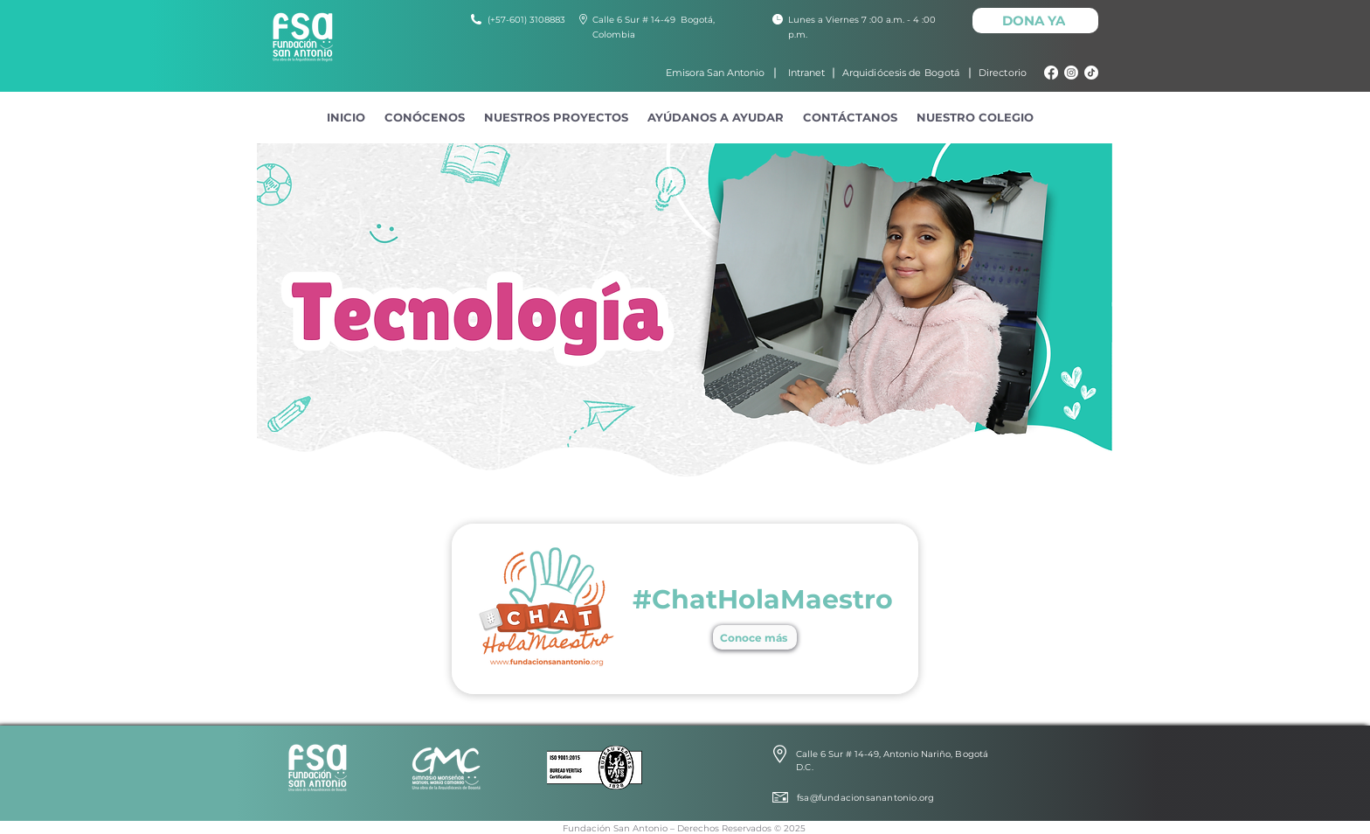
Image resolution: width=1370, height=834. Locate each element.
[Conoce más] (755, 637)
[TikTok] (1091, 73)
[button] (424, 117)
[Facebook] (1051, 73)
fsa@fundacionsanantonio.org (865, 797)
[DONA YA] (1035, 20)
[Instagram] (1071, 73)
